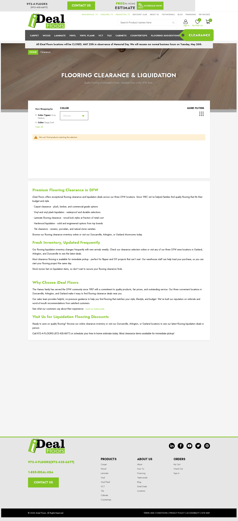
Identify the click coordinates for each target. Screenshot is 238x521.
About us (154, 14)
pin (207, 446)
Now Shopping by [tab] (44, 108)
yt (189, 446)
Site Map (205, 512)
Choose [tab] (67, 115)
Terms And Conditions (156, 512)
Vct (100, 35)
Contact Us (81, 5)
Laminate (60, 35)
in (172, 446)
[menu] (119, 35)
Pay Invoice (204, 14)
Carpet (34, 35)
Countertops (106, 499)
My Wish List (197, 23)
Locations (141, 490)
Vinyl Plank (87, 35)
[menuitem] (119, 35)
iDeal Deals (142, 486)
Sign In (176, 473)
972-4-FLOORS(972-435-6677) (51, 462)
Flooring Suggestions (165, 35)
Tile (109, 35)
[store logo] (46, 21)
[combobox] (146, 22)
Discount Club (140, 14)
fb (181, 446)
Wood (46, 35)
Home (33, 52)
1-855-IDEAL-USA (40, 472)
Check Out (178, 468)
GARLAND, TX (107, 14)
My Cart (177, 464)
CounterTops (138, 35)
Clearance (199, 35)
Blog (180, 14)
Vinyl (72, 35)
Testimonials (168, 14)
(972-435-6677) (39, 7)
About (139, 464)
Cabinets (120, 35)
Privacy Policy (177, 512)
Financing (191, 14)
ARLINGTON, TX (123, 14)
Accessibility (193, 512)
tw (198, 446)
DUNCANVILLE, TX (90, 14)
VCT (103, 486)
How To (140, 468)
